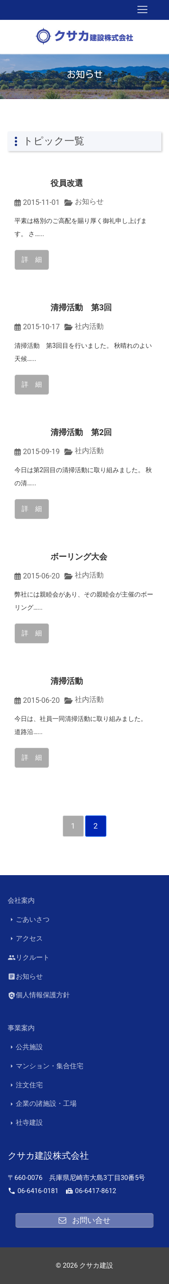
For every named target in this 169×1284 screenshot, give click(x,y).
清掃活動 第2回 (81, 432)
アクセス (25, 938)
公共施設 (25, 1047)
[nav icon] (142, 10)
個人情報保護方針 (39, 995)
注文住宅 (25, 1085)
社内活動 (89, 326)
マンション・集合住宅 (45, 1066)
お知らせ (89, 201)
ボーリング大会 (78, 556)
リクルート (29, 957)
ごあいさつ (29, 919)
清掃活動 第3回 (81, 307)
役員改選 (66, 183)
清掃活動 (66, 681)
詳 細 (32, 260)
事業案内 (21, 1028)
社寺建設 (25, 1122)
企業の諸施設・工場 (42, 1103)
